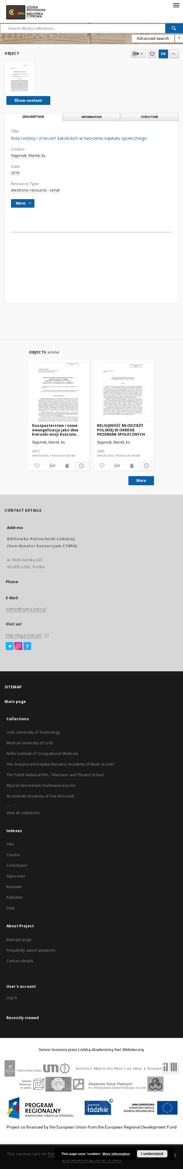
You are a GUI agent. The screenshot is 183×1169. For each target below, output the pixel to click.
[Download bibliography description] (51, 466)
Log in (11, 997)
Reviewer (14, 886)
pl (174, 54)
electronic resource (29, 190)
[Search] (174, 28)
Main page (15, 701)
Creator (13, 854)
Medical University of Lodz (29, 742)
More (141, 480)
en (163, 54)
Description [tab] (33, 117)
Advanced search (153, 38)
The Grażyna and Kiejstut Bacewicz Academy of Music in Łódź (60, 764)
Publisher (14, 897)
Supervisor (16, 876)
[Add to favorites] (36, 466)
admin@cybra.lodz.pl (26, 609)
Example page (18, 939)
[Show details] (81, 466)
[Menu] (175, 5)
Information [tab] (91, 117)
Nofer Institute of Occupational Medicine (42, 753)
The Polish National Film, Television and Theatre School (55, 774)
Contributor (16, 865)
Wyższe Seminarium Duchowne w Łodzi (40, 785)
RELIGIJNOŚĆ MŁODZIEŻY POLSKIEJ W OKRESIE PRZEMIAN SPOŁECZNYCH (121, 430)
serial (54, 190)
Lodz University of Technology (33, 732)
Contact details (19, 960)
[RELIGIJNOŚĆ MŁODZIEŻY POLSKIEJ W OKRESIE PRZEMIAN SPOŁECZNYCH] (124, 392)
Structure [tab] (149, 117)
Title (10, 844)
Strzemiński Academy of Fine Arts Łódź (40, 796)
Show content (28, 100)
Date (10, 908)
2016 (15, 172)
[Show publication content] (66, 466)
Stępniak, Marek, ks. (28, 155)
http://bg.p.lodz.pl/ (24, 635)
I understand (152, 1154)
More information (116, 1154)
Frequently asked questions (30, 950)
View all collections (23, 812)
